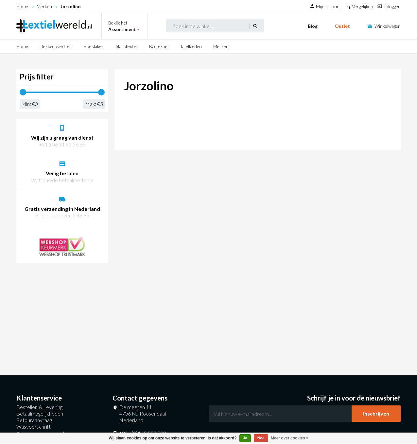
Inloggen (392, 6)
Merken (44, 6)
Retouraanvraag (34, 420)
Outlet (342, 26)
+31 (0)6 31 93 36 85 (62, 144)
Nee (261, 438)
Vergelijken (363, 6)
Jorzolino (71, 6)
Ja (245, 438)
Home (22, 6)
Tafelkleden (191, 46)
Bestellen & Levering (39, 407)
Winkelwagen (387, 26)
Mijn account (329, 6)
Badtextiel (158, 46)
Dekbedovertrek (56, 46)
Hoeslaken (93, 46)
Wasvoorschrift (33, 426)
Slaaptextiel (127, 46)
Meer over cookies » (289, 438)
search (255, 26)
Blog (313, 26)
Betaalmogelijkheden (39, 413)
